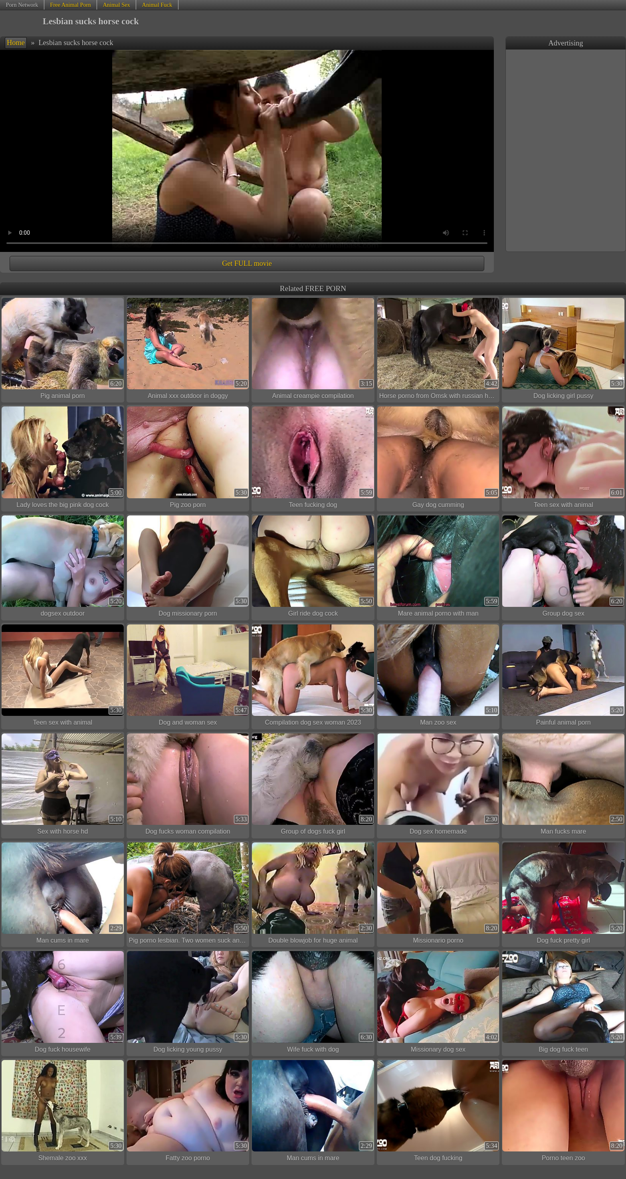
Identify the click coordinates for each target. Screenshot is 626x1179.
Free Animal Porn (70, 5)
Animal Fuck (157, 5)
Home (16, 43)
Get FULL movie (246, 264)
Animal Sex (116, 5)
